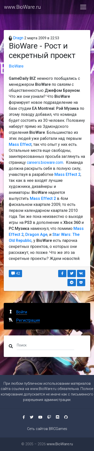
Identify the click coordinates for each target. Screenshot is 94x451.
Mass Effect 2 (67, 174)
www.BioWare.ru (22, 7)
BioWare (16, 66)
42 (15, 273)
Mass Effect (20, 144)
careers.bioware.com (45, 162)
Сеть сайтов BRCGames (47, 429)
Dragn (16, 38)
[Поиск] (45, 345)
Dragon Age (36, 234)
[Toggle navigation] (83, 7)
